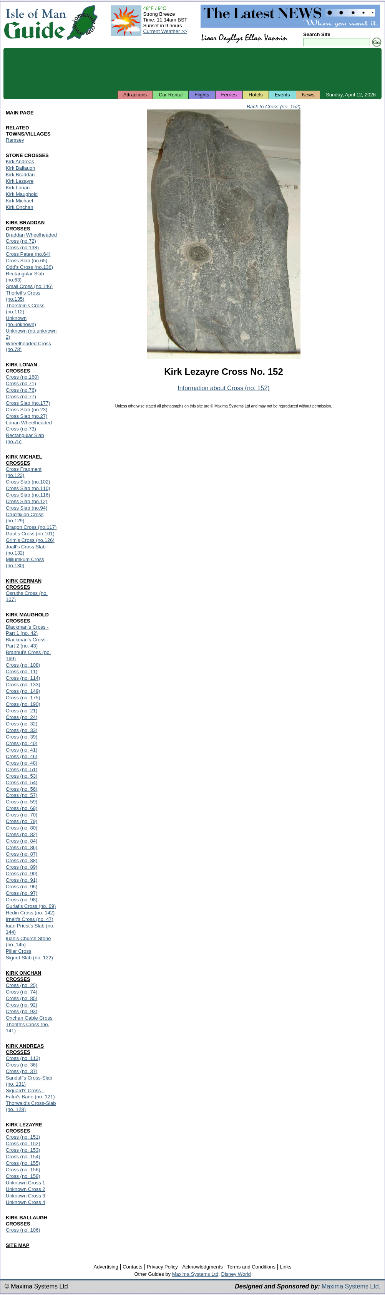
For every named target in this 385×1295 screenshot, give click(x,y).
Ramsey (15, 140)
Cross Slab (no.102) (28, 482)
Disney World (236, 1274)
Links (285, 1267)
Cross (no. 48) (21, 763)
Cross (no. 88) (21, 860)
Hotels (256, 95)
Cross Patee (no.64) (28, 254)
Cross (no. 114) (23, 678)
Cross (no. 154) (23, 1156)
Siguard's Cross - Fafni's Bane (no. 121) (30, 1094)
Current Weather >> (165, 31)
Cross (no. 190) (23, 704)
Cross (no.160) (22, 377)
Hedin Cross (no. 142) (30, 913)
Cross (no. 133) (23, 684)
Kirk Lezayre (19, 181)
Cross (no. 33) (21, 730)
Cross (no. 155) (23, 1163)
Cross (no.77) (21, 396)
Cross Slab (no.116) (28, 495)
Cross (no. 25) (21, 985)
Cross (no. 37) (21, 1071)
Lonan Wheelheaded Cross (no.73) (29, 426)
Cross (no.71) (21, 383)
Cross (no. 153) (23, 1150)
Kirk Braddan (20, 174)
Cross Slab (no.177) (28, 403)
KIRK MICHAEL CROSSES (24, 460)
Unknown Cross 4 (25, 1202)
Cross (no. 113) (23, 1058)
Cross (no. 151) (23, 1137)
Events (282, 95)
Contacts (132, 1267)
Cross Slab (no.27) (26, 416)
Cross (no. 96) (21, 886)
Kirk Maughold (22, 194)
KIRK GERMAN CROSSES (23, 584)
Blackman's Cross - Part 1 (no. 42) (27, 630)
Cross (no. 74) (21, 992)
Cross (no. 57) (21, 795)
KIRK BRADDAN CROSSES (25, 226)
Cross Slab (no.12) (26, 501)
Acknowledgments (202, 1267)
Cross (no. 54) (21, 782)
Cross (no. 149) (23, 691)
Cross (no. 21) (21, 711)
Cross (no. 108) (23, 665)
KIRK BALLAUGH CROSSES (26, 1221)
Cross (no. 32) (21, 724)
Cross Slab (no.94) (26, 508)
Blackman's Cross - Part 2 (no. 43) (27, 643)
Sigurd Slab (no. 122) (29, 957)
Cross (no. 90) (21, 873)
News (308, 95)
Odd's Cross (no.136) (29, 267)
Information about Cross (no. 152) (223, 388)
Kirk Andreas (20, 161)
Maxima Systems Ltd (195, 1274)
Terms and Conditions (251, 1267)
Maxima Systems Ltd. (351, 1286)
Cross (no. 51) (21, 769)
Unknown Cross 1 (25, 1183)
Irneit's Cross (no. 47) (29, 919)
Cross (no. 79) (21, 821)
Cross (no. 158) (23, 1176)
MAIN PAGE (20, 113)
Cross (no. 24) (21, 717)
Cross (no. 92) (21, 1005)
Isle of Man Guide (34, 22)
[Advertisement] (192, 69)
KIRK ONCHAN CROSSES (23, 976)
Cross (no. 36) (21, 1065)
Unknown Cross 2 (25, 1189)
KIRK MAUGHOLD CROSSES (27, 618)
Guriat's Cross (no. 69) (31, 906)
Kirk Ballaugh (20, 168)
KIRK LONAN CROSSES (21, 368)
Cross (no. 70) (21, 815)
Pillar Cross (18, 951)
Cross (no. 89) (21, 867)
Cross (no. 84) (21, 841)
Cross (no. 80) (21, 828)
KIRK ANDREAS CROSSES (25, 1049)
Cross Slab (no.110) (28, 488)
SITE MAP (17, 1245)
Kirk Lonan (18, 187)
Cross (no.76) (21, 390)
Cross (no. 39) (21, 737)
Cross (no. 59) (21, 802)
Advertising (105, 1267)
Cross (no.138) (22, 247)
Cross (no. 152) (23, 1143)
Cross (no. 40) (21, 743)
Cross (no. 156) (23, 1169)
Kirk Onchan (19, 207)
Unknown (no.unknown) (21, 321)
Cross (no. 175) (23, 697)
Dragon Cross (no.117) (31, 527)
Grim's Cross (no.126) (30, 540)
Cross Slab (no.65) (26, 260)
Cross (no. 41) (21, 750)
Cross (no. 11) (21, 671)
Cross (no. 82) (21, 834)
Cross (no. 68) (21, 808)
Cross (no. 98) (21, 900)
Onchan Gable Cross (29, 1018)
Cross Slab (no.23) (26, 409)
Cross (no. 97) (21, 893)
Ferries (229, 95)
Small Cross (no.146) (29, 286)
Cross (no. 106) (23, 1230)
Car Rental (171, 95)
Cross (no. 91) (21, 880)
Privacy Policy (162, 1267)
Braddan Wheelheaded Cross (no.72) (31, 238)
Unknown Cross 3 (25, 1196)
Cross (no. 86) (21, 847)
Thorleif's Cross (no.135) (23, 296)
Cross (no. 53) (21, 776)
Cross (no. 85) (21, 998)
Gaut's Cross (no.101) (30, 534)
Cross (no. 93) (21, 1011)
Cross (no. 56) (21, 789)
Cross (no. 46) (21, 756)
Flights (201, 95)
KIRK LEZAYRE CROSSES (24, 1128)
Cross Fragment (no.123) (23, 472)
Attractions (135, 95)
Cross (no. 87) (21, 854)
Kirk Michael (19, 201)
